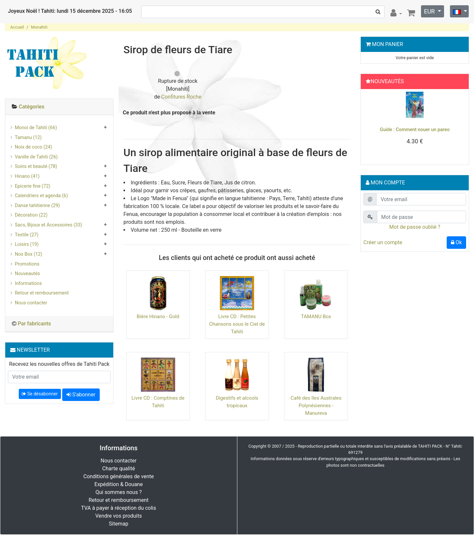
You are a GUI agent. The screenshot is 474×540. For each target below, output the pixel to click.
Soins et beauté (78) (36, 166)
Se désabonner (40, 393)
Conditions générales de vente (118, 476)
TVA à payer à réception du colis (118, 508)
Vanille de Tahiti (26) (36, 157)
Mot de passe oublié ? (414, 227)
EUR (430, 11)
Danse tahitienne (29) (37, 205)
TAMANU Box (316, 316)
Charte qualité (118, 468)
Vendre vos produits (118, 516)
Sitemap (118, 524)
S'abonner (80, 394)
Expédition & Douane (118, 484)
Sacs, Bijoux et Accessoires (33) (48, 225)
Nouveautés (27, 273)
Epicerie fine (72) (32, 186)
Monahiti (39, 27)
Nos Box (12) (28, 254)
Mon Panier (387, 44)
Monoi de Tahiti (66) (36, 127)
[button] (371, 125)
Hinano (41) (27, 176)
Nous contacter (31, 303)
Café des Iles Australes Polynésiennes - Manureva (316, 405)
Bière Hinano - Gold (158, 316)
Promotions (27, 264)
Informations (28, 283)
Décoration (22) (31, 215)
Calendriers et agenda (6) (41, 196)
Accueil (17, 27)
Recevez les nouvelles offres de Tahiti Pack (59, 364)
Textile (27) (27, 235)
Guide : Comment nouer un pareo (415, 129)
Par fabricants (34, 323)
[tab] (59, 107)
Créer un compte (382, 242)
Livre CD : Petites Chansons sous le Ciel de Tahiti (237, 324)
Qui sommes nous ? (118, 492)
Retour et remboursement (42, 293)
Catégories (31, 107)
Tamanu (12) (28, 137)
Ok (456, 242)
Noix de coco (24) (33, 147)
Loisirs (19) (27, 244)
